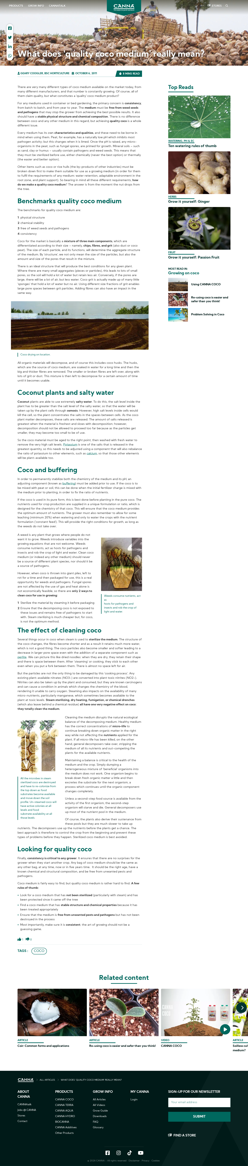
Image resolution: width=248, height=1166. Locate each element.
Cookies (156, 1161)
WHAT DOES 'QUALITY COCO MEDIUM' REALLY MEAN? (91, 1080)
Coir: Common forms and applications (43, 1046)
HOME (26, 1080)
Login (134, 1099)
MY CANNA (140, 1092)
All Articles (99, 1099)
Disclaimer (134, 1161)
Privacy (145, 1161)
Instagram (118, 1153)
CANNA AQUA (64, 1111)
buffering (68, 483)
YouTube (140, 1153)
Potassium (70, 444)
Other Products (64, 1133)
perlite (22, 657)
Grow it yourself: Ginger (189, 202)
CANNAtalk (57, 6)
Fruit (171, 252)
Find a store (184, 1135)
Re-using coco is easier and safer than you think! (122, 1046)
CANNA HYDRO (65, 1116)
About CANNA (24, 1094)
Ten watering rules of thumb (192, 146)
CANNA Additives (66, 1127)
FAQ (95, 1122)
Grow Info (36, 6)
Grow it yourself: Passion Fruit (193, 258)
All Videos (99, 1105)
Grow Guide (100, 1111)
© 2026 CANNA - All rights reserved (106, 1161)
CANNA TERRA (64, 1105)
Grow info (103, 1092)
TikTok (129, 1153)
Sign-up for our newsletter (194, 1092)
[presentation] (241, 1007)
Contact (22, 1121)
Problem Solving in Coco (207, 314)
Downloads (100, 1116)
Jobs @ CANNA (27, 1110)
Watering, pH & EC (181, 141)
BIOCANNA (62, 1122)
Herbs (172, 197)
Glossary (98, 1127)
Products (16, 6)
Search (226, 6)
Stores (217, 6)
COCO (39, 951)
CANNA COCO (171, 1046)
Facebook (107, 1153)
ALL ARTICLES (47, 1080)
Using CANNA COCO (206, 284)
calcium (92, 453)
